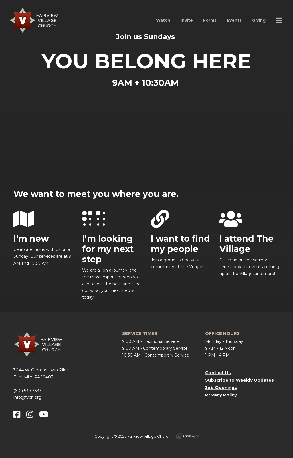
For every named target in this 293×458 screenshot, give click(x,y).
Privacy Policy (221, 395)
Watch (163, 20)
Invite (187, 20)
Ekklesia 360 (187, 436)
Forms (210, 20)
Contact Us (218, 372)
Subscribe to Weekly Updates (239, 380)
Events (234, 20)
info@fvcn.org (27, 397)
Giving (259, 20)
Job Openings (221, 387)
